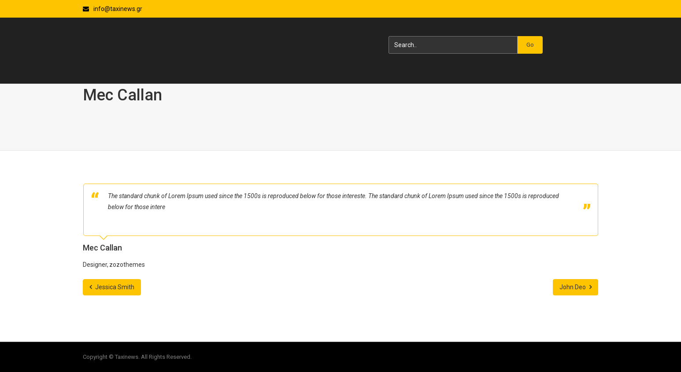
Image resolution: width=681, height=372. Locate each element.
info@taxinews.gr (117, 8)
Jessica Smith (111, 287)
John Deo (575, 287)
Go (530, 44)
